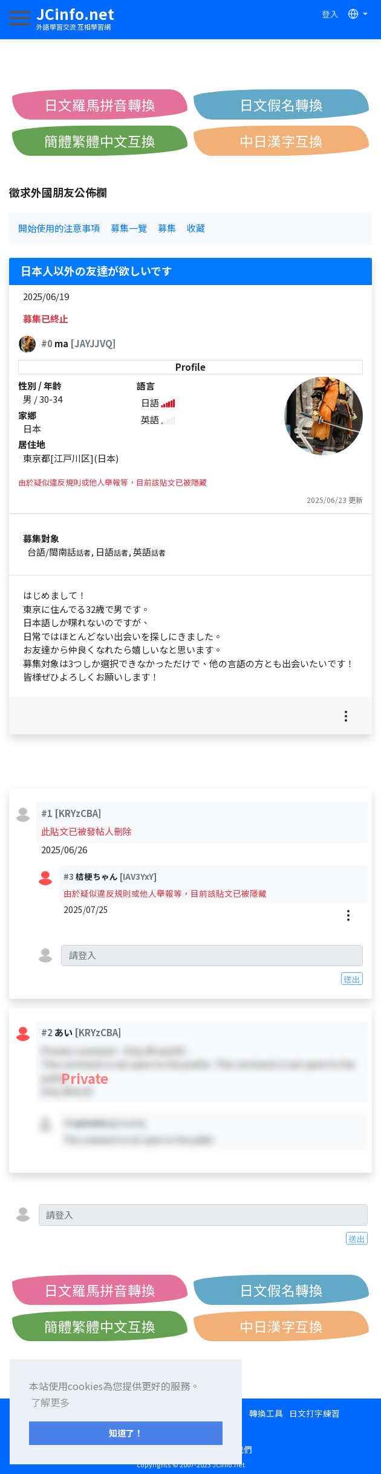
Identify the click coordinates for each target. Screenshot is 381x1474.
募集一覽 (129, 228)
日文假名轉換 (281, 104)
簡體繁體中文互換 (99, 140)
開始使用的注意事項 (59, 228)
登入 (330, 14)
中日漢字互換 (281, 140)
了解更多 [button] (50, 1402)
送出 (352, 979)
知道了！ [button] (126, 1432)
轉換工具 (266, 1413)
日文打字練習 (314, 1413)
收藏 (196, 228)
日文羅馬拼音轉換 (99, 104)
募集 (167, 228)
